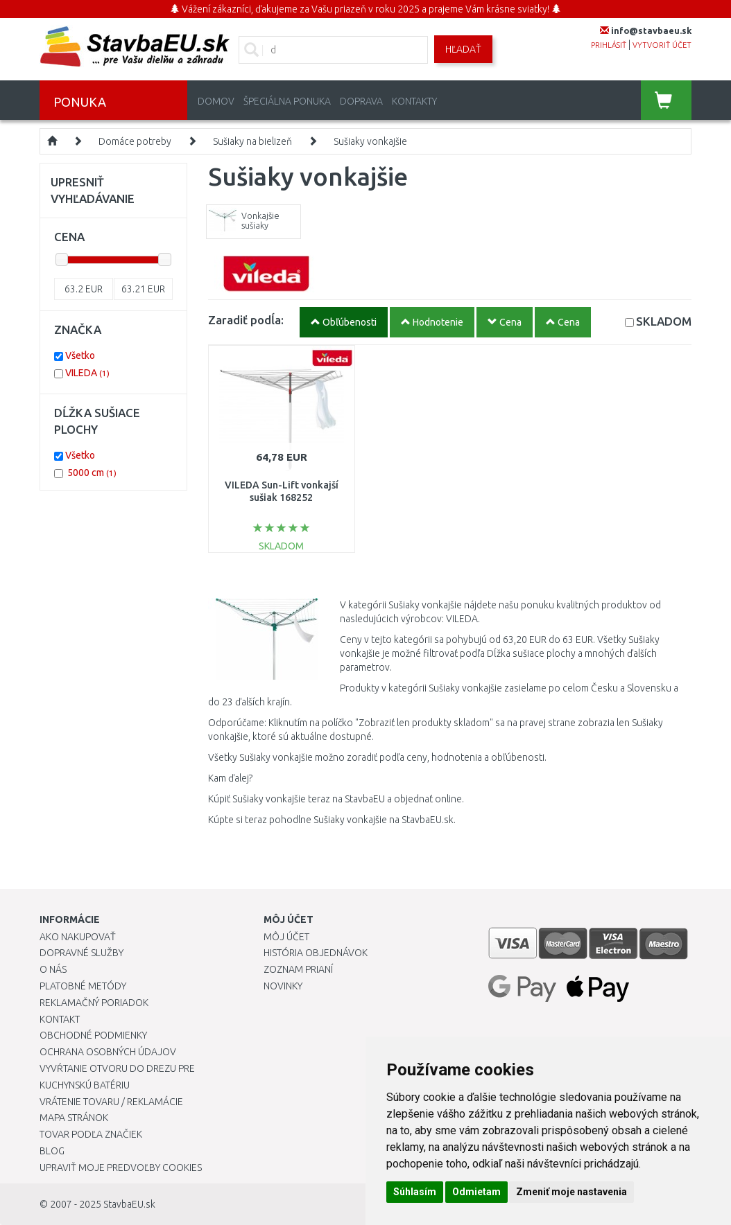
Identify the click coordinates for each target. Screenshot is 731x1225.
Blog (52, 1150)
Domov (216, 101)
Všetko (80, 355)
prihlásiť (608, 45)
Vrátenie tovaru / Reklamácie (111, 1101)
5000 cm (92, 472)
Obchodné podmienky (93, 1035)
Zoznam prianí (298, 969)
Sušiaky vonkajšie (370, 141)
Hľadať (463, 49)
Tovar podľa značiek (91, 1134)
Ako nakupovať (78, 936)
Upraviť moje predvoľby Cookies (121, 1167)
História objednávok (316, 952)
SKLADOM (663, 321)
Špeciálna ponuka (287, 101)
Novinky (283, 986)
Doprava (361, 101)
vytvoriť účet (662, 45)
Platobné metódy (83, 986)
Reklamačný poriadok (94, 1002)
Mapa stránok (74, 1117)
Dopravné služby (81, 952)
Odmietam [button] (476, 1191)
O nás (53, 969)
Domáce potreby (134, 141)
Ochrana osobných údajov (108, 1051)
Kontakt (60, 1019)
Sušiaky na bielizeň (252, 141)
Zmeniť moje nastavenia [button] (571, 1191)
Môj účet (286, 936)
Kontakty (414, 101)
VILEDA (87, 372)
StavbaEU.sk (129, 1204)
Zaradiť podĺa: (246, 319)
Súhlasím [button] (414, 1191)
